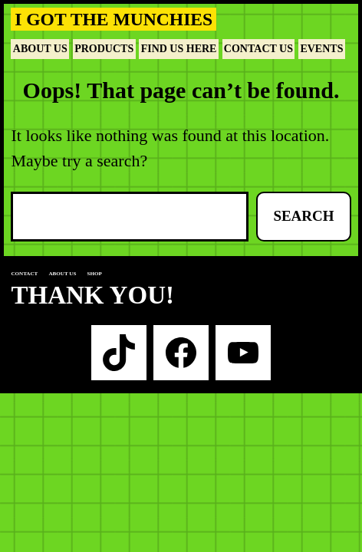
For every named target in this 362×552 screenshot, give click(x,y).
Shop (94, 274)
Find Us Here (179, 48)
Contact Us (258, 48)
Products (103, 48)
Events (321, 48)
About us (62, 274)
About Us (40, 48)
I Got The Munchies (113, 19)
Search (303, 216)
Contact (24, 274)
